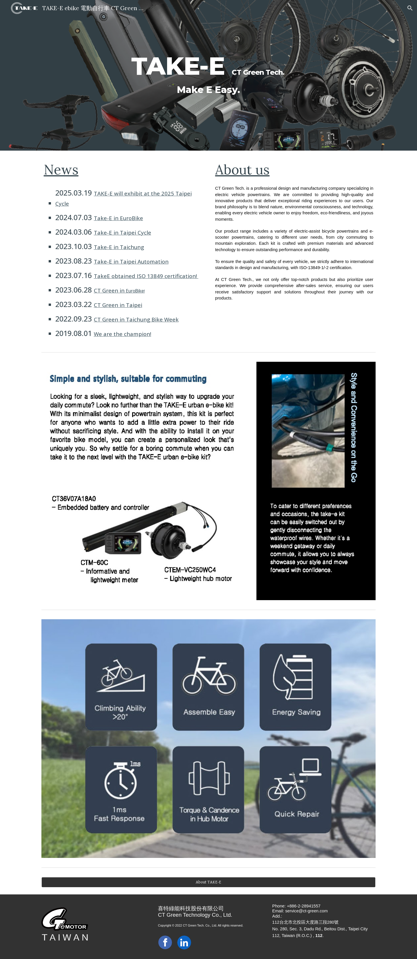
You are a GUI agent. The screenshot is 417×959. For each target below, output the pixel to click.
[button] (410, 8)
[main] (208, 75)
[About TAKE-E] (208, 882)
